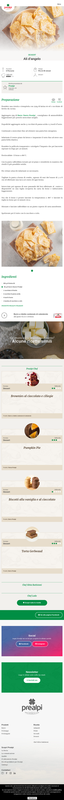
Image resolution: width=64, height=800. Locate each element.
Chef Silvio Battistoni (32, 585)
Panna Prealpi (12, 467)
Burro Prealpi (12, 519)
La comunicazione (8, 753)
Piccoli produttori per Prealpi (12, 762)
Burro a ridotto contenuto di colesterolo (19, 416)
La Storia (5, 750)
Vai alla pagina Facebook (48, 615)
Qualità (4, 756)
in (15, 773)
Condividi (59, 102)
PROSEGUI (32, 798)
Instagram (40, 644)
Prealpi (12, 86)
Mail (3, 773)
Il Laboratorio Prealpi (9, 759)
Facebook (24, 644)
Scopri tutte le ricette (32, 603)
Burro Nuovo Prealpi (26, 115)
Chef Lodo (32, 596)
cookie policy (57, 790)
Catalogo (5, 765)
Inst (11, 773)
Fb (7, 773)
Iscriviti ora (32, 680)
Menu (59, 4)
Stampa (53, 102)
